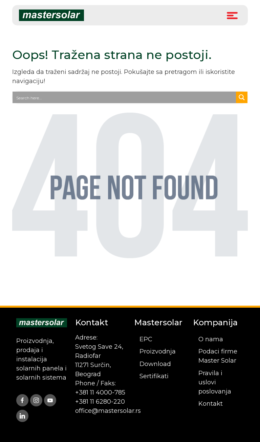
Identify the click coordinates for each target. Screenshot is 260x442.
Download (155, 364)
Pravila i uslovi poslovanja (214, 382)
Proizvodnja (157, 351)
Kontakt (210, 403)
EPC (145, 339)
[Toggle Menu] (232, 15)
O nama (210, 339)
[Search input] (124, 97)
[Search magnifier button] (241, 97)
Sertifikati (154, 376)
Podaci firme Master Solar (217, 356)
